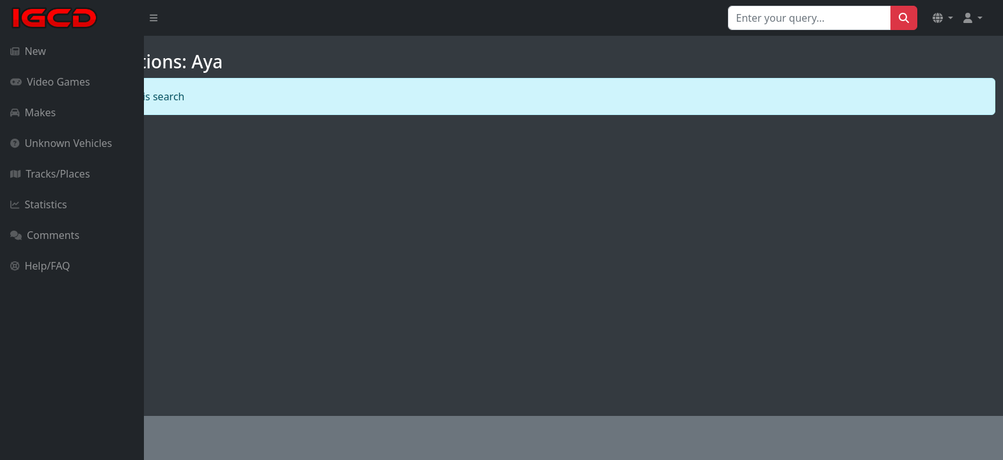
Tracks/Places (50, 174)
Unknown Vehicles (61, 143)
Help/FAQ (40, 266)
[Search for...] (809, 18)
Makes (33, 112)
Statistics (38, 204)
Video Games (50, 82)
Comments (44, 235)
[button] (943, 18)
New (28, 51)
